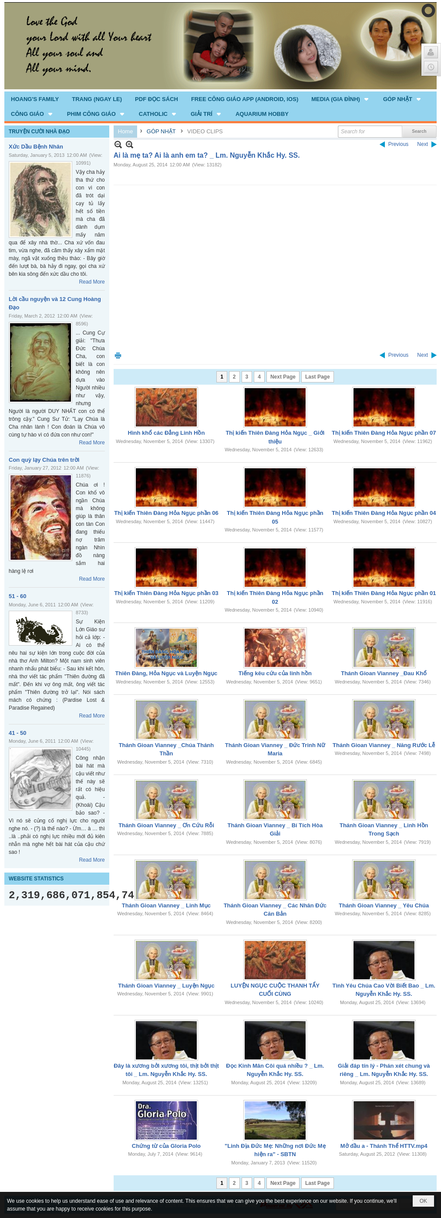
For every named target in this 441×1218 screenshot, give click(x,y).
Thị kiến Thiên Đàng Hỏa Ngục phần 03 (166, 593)
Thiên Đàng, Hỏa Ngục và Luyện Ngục (166, 673)
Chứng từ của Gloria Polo (166, 1146)
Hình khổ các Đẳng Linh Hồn (166, 433)
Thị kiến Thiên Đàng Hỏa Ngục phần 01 (384, 593)
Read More (91, 282)
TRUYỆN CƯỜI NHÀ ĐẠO (39, 132)
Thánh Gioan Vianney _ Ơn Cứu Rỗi (166, 825)
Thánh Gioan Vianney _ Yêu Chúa (384, 905)
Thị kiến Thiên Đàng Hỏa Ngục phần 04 (384, 513)
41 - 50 (17, 733)
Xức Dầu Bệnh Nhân (36, 146)
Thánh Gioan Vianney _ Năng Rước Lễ (384, 745)
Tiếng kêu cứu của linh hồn (275, 673)
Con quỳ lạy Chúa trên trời (44, 460)
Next (422, 144)
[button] (341, 98)
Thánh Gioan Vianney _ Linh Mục (166, 905)
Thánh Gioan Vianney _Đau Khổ (384, 673)
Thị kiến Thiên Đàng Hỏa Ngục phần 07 (384, 433)
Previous (398, 144)
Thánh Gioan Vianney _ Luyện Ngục (166, 985)
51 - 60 (17, 596)
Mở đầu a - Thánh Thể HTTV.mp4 (384, 1146)
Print (118, 355)
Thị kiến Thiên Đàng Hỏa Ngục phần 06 (166, 513)
